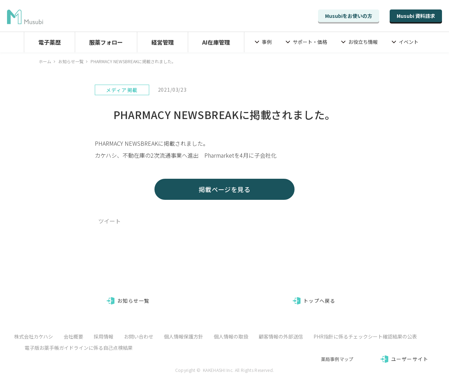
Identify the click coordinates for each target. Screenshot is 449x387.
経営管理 (162, 42)
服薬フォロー (106, 42)
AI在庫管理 (216, 42)
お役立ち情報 (363, 41)
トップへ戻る (319, 300)
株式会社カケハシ (33, 336)
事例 (267, 41)
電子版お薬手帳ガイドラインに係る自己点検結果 (79, 347)
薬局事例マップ (337, 359)
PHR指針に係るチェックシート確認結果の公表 (365, 336)
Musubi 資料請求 (416, 15)
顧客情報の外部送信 (281, 336)
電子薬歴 (49, 42)
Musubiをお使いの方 (348, 15)
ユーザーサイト (409, 358)
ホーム (45, 61)
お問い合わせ (138, 336)
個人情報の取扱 (231, 336)
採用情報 (103, 336)
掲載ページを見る (224, 189)
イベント (408, 41)
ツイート (109, 221)
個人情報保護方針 (183, 336)
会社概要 (73, 336)
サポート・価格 (310, 41)
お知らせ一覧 (71, 61)
